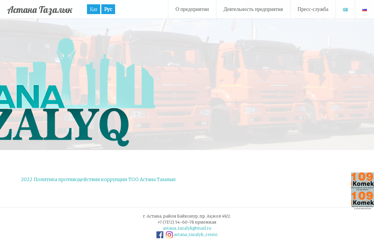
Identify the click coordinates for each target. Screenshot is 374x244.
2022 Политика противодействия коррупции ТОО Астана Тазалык (98, 179)
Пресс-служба (313, 9)
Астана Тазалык (45, 9)
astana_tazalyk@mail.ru (187, 228)
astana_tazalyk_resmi (196, 234)
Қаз (104, 9)
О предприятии (192, 9)
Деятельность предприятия (253, 9)
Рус (119, 9)
